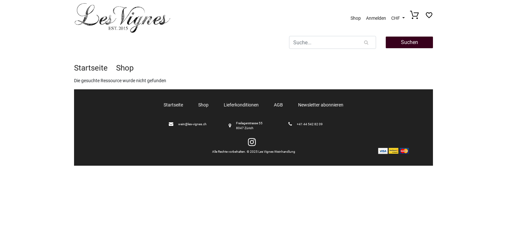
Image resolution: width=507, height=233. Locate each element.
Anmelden (376, 18)
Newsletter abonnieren (320, 104)
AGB (278, 104)
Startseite (91, 67)
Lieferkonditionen (241, 104)
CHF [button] (396, 18)
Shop (356, 18)
